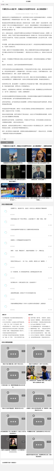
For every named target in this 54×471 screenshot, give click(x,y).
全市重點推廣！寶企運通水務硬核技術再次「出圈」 (15, 317)
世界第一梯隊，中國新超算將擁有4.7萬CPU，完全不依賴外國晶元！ (19, 330)
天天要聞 (28, 1)
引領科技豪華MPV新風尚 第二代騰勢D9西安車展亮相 (25, 229)
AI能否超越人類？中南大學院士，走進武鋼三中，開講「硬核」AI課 (28, 219)
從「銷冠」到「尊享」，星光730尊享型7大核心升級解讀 (16, 337)
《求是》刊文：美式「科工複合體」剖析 (12, 324)
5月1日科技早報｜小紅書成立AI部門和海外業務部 (14, 322)
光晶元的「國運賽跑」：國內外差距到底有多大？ (42, 320)
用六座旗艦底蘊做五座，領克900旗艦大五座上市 (42, 326)
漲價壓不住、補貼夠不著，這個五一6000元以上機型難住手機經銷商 (29, 208)
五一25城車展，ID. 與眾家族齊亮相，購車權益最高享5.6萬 (26, 271)
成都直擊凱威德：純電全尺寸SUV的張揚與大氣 (23, 293)
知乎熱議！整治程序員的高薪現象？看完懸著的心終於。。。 (17, 335)
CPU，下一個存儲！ (8, 320)
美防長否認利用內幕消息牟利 (10, 333)
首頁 (3, 4)
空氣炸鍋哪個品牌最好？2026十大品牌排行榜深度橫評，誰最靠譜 (28, 303)
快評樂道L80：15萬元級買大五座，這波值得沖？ (24, 282)
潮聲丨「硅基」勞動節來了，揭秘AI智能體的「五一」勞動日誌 (27, 250)
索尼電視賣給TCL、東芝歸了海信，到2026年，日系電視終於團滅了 (18, 326)
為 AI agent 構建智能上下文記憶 (38, 324)
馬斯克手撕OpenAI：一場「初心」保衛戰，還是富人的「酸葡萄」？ (29, 261)
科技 (7, 4)
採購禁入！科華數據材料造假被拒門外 (21, 240)
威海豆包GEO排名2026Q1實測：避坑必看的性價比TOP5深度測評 (18, 328)
